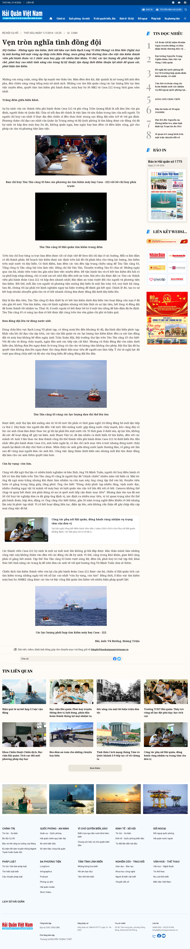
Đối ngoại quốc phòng (163, 833)
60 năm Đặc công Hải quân (52, 848)
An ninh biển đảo (48, 843)
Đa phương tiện (172, 18)
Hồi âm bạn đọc (85, 871)
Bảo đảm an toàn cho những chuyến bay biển (71, 754)
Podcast (44, 876)
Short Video (45, 892)
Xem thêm (95, 768)
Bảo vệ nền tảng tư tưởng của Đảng (19, 843)
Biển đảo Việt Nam (162, 882)
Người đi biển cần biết (126, 876)
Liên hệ (30, 2)
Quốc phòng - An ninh (79, 18)
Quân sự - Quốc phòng (50, 833)
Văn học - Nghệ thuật (163, 866)
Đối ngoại (142, 18)
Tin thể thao (159, 871)
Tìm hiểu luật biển (10, 871)
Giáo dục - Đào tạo (124, 866)
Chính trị (61, 18)
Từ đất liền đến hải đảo (126, 843)
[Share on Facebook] (114, 658)
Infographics (46, 871)
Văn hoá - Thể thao (166, 861)
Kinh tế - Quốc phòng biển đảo (130, 838)
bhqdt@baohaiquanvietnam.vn (109, 649)
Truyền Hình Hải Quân (168, 9)
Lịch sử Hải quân (13, 901)
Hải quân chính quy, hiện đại (53, 838)
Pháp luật (156, 18)
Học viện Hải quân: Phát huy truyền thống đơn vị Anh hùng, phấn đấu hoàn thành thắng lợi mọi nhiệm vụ (71, 713)
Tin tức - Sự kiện (10, 833)
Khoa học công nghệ (125, 871)
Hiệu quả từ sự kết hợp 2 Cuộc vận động (22, 711)
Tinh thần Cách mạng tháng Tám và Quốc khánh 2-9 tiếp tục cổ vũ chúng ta (118, 756)
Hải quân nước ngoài (163, 838)
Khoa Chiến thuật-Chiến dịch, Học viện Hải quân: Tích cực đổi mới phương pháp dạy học (22, 756)
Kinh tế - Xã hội (127, 18)
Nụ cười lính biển (161, 876)
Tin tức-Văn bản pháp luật (14, 866)
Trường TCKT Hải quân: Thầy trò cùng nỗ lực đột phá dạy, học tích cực (164, 713)
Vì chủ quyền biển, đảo (105, 18)
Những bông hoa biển (88, 866)
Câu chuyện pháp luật (12, 876)
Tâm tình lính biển (90, 861)
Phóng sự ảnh (46, 882)
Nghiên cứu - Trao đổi (130, 861)
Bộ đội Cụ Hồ (10, 32)
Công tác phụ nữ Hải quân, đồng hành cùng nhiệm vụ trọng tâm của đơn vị (165, 756)
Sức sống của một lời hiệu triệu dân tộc (118, 711)
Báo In (147, 9)
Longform (45, 866)
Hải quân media (47, 887)
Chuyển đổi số (122, 882)
